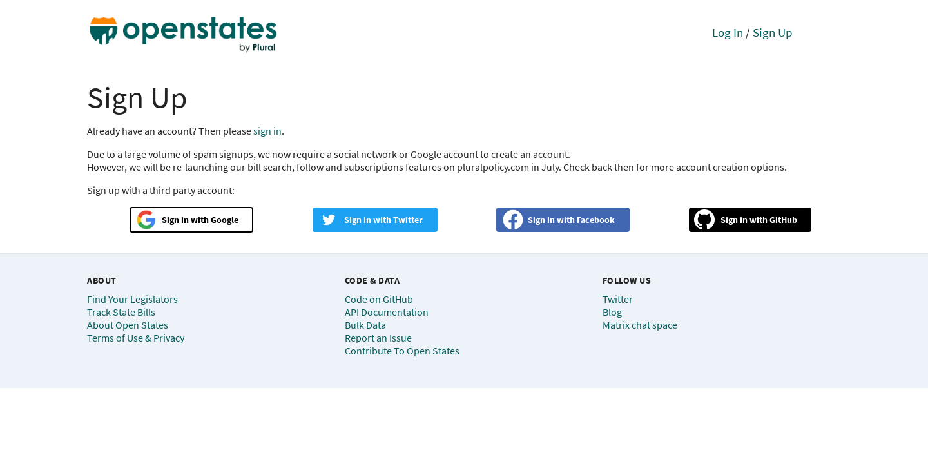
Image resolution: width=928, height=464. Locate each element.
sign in (267, 130)
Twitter (408, 220)
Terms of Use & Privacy (135, 337)
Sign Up (773, 32)
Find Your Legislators (132, 299)
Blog (612, 311)
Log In (727, 32)
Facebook (596, 220)
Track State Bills (121, 311)
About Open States (127, 324)
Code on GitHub (379, 299)
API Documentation (387, 311)
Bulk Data (365, 324)
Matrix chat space (640, 324)
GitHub (783, 220)
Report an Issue (378, 337)
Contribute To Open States (402, 350)
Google (224, 220)
